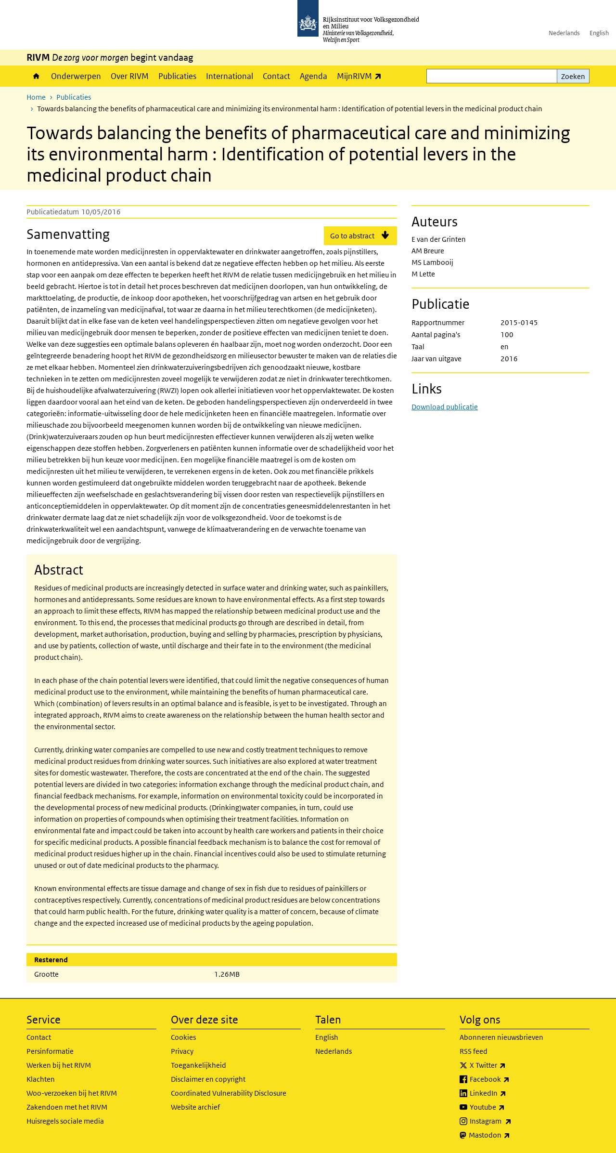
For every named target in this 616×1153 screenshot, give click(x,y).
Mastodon (510, 1135)
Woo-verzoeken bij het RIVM (71, 1093)
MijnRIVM (361, 76)
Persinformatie (50, 1051)
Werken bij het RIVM (58, 1065)
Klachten (40, 1079)
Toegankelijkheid (198, 1065)
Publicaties (177, 76)
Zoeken (573, 76)
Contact (276, 76)
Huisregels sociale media (65, 1121)
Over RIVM (130, 76)
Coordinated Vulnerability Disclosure (228, 1093)
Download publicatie (444, 406)
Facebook (511, 1079)
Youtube (508, 1107)
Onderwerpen (76, 76)
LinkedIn (509, 1093)
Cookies (183, 1037)
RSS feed (474, 1051)
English (599, 33)
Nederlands (564, 33)
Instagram (512, 1121)
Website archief (195, 1107)
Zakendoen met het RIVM (66, 1107)
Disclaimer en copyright (208, 1079)
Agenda (313, 76)
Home (36, 76)
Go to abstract (352, 235)
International (229, 76)
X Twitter (509, 1065)
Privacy (182, 1051)
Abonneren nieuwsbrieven (501, 1037)
